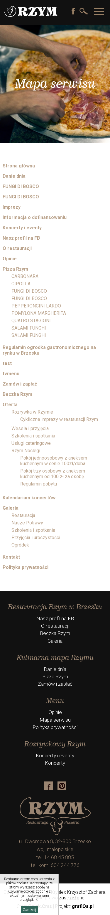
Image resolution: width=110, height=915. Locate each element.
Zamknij (29, 910)
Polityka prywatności (25, 567)
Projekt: (74, 906)
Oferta (10, 404)
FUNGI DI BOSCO (21, 186)
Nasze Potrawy (27, 523)
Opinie (10, 258)
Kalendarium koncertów (29, 498)
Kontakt (11, 557)
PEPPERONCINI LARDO (36, 306)
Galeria (10, 508)
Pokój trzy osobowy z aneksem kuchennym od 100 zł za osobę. (52, 473)
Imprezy (12, 207)
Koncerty (55, 763)
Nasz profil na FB (21, 238)
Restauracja (23, 515)
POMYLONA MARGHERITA (38, 313)
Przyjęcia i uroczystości (35, 537)
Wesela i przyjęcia (30, 428)
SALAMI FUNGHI (28, 328)
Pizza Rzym (15, 269)
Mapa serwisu (55, 720)
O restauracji (17, 248)
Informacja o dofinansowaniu (35, 217)
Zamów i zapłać (20, 384)
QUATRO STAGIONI (31, 320)
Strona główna (19, 166)
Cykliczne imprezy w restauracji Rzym (59, 419)
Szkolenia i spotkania (33, 436)
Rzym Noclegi (25, 450)
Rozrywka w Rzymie (32, 412)
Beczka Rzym (17, 394)
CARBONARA (24, 276)
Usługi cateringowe (31, 443)
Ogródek (20, 545)
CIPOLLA (21, 284)
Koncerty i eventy (22, 228)
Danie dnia (14, 176)
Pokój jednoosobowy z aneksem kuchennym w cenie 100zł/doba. (53, 460)
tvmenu (11, 373)
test (7, 363)
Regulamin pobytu (38, 484)
